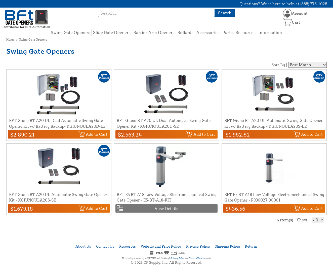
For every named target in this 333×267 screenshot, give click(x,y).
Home (10, 39)
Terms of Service (197, 258)
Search (224, 12)
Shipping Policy (227, 246)
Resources (245, 32)
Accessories (208, 32)
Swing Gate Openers (70, 32)
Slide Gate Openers (112, 32)
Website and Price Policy (161, 246)
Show (302, 219)
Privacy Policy (198, 246)
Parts (227, 32)
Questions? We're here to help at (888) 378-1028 (283, 3)
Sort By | (279, 64)
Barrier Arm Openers (154, 32)
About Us (83, 246)
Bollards (185, 32)
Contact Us (105, 246)
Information (270, 32)
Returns (251, 246)
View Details (166, 208)
